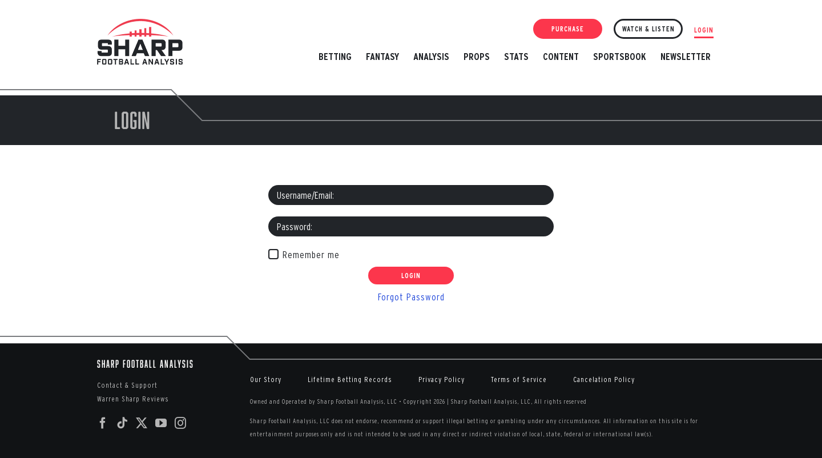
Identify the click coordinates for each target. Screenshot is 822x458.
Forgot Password (411, 296)
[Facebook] (103, 423)
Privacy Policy (441, 379)
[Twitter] (142, 423)
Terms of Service (519, 379)
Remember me (311, 254)
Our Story (265, 379)
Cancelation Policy (604, 379)
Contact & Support (127, 385)
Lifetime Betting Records (350, 379)
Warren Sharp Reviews (133, 399)
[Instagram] (181, 423)
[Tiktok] (122, 423)
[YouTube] (161, 423)
